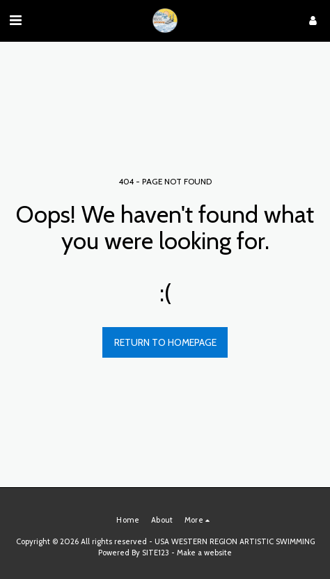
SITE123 (155, 552)
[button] (15, 20)
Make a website (204, 552)
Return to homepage (165, 342)
